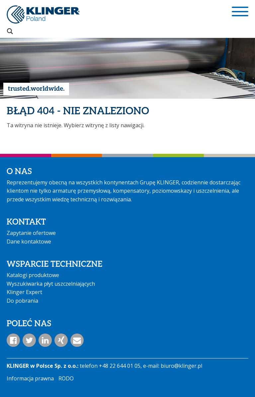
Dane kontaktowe (29, 241)
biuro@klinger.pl (181, 365)
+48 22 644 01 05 (119, 365)
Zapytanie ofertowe (31, 233)
